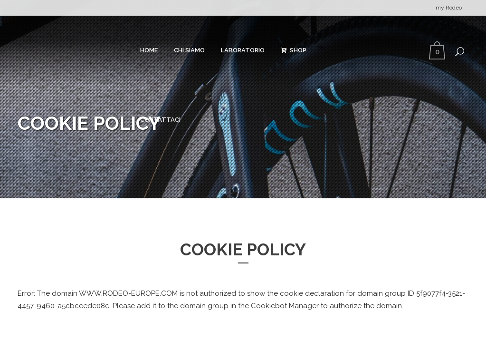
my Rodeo (449, 7)
